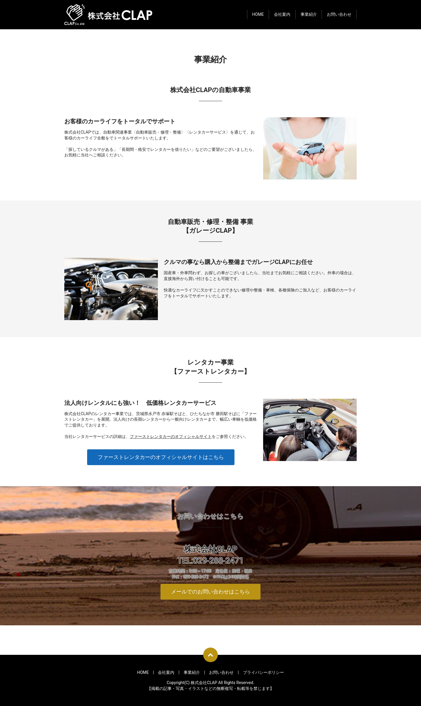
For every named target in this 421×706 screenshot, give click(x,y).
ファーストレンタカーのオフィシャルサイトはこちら (161, 457)
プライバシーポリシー (263, 672)
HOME (258, 14)
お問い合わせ (339, 14)
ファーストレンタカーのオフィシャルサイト (171, 436)
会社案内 (282, 14)
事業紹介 (309, 14)
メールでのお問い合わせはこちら (210, 591)
